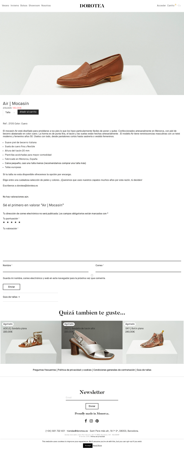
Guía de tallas (144, 370)
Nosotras (46, 6)
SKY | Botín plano (134, 329)
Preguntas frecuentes (44, 370)
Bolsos (23, 6)
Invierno (14, 6)
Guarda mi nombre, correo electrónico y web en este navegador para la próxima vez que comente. (54, 278)
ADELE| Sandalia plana (15, 329)
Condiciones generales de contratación (114, 370)
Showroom (34, 6)
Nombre (7, 265)
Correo (100, 265)
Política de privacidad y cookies (74, 370)
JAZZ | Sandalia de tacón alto (79, 329)
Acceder (161, 6)
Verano (5, 6)
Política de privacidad (98, 436)
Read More (97, 446)
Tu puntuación (11, 219)
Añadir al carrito (28, 112)
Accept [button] (88, 446)
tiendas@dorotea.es (77, 431)
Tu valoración (11, 229)
